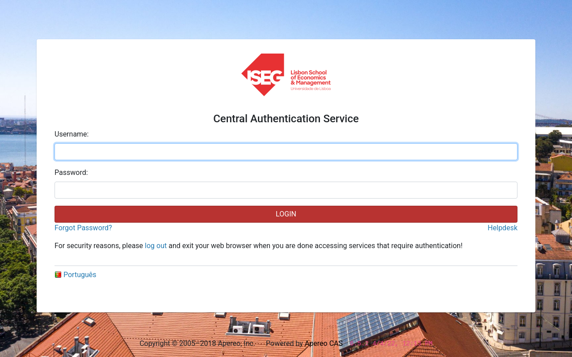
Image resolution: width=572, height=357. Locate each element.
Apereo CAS (324, 343)
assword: (71, 172)
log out (156, 245)
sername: (71, 134)
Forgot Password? (83, 228)
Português (76, 274)
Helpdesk (502, 228)
